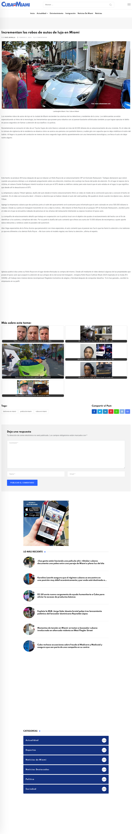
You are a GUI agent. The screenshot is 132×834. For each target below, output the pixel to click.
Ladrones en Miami (9, 394)
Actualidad (41, 13)
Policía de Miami (25, 394)
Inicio (32, 13)
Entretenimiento (56, 13)
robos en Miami (41, 394)
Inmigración (70, 13)
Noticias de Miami (85, 13)
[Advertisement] (66, 157)
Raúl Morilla (10, 37)
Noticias (98, 13)
